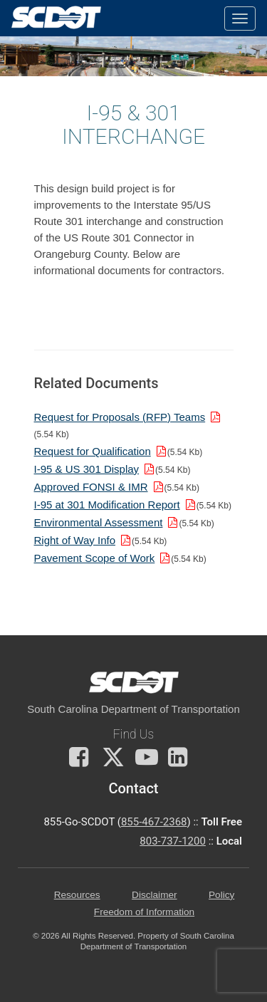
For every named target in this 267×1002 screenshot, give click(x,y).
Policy (221, 894)
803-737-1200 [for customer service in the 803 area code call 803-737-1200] (173, 841)
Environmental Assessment (98, 522)
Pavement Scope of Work (94, 558)
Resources (77, 894)
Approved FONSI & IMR (91, 487)
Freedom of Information (144, 912)
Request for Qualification (92, 451)
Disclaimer (154, 894)
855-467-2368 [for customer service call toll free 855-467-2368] (154, 821)
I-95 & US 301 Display (87, 469)
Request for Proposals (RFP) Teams (120, 417)
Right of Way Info (75, 540)
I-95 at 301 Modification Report (107, 505)
